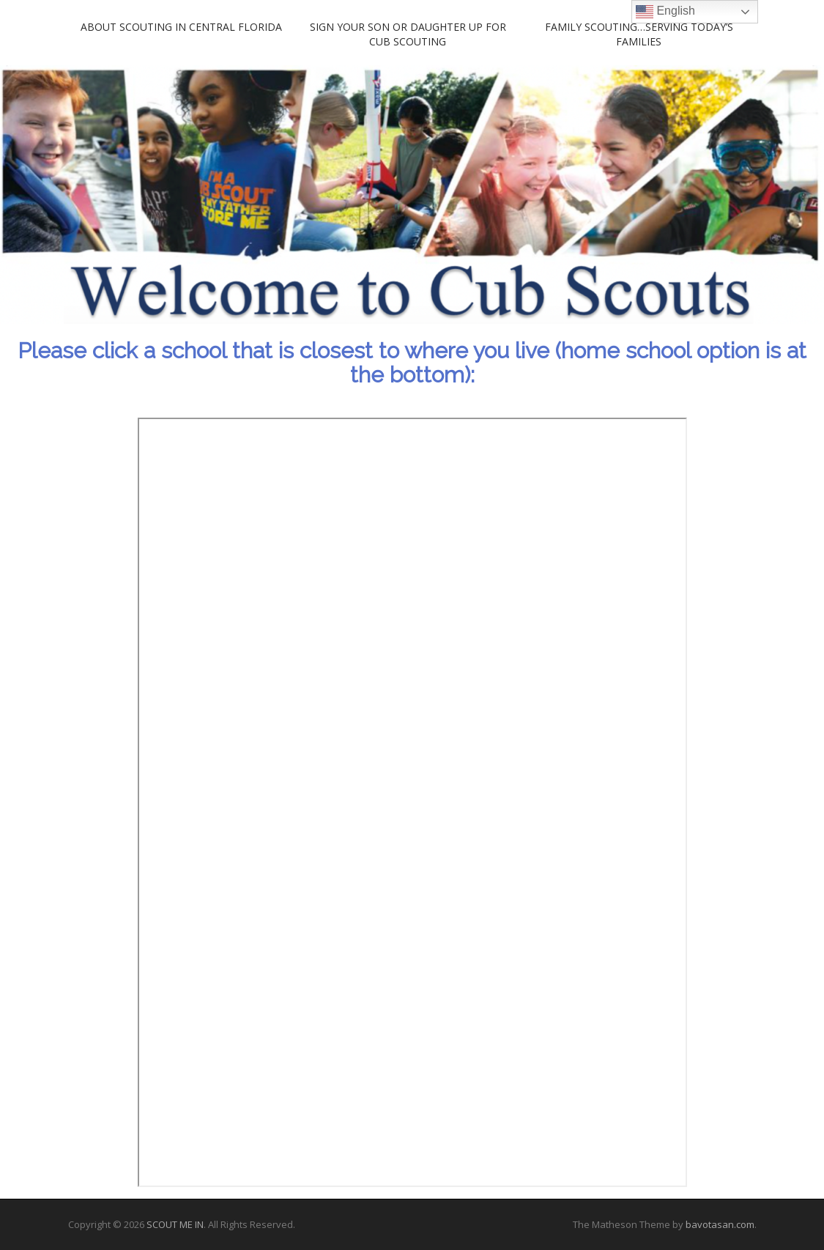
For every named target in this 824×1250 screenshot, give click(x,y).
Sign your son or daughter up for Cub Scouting (408, 34)
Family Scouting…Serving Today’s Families (639, 34)
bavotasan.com (720, 1224)
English (665, 12)
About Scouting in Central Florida (181, 27)
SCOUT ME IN (175, 1224)
